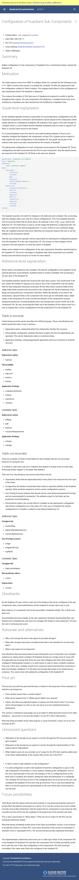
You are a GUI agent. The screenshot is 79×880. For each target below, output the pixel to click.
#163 (4, 85)
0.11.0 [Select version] (39, 9)
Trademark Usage (33, 865)
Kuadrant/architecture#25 (23, 43)
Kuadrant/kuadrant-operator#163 (31, 47)
